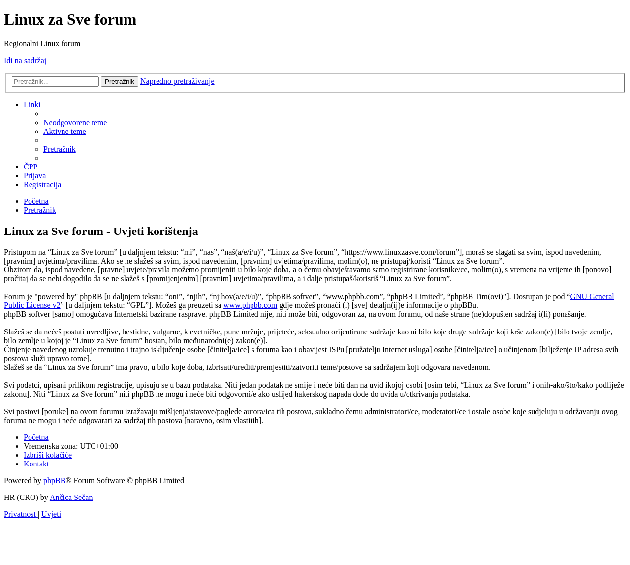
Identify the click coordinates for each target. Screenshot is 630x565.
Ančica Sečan (71, 497)
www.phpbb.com (250, 305)
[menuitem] (75, 122)
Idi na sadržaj (25, 60)
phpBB (54, 480)
